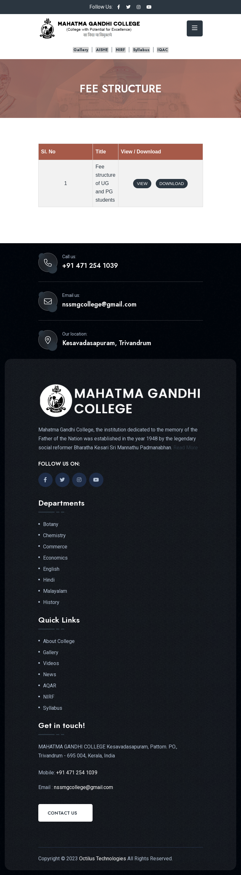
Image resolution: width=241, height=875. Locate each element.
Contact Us (62, 813)
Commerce (55, 547)
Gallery (80, 50)
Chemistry (54, 535)
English (51, 569)
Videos (51, 663)
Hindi (49, 580)
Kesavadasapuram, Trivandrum (106, 343)
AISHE (102, 50)
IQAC (162, 50)
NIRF (120, 50)
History (51, 602)
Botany (50, 524)
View (142, 183)
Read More (185, 448)
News (49, 675)
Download (172, 183)
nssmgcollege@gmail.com (99, 304)
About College (59, 641)
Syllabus (141, 50)
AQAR (49, 686)
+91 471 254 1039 (90, 266)
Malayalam (55, 591)
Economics (55, 558)
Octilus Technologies (102, 859)
